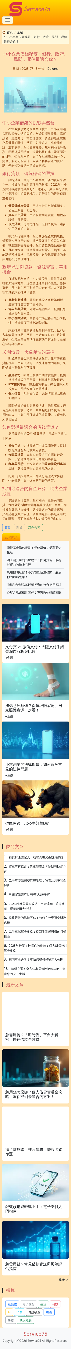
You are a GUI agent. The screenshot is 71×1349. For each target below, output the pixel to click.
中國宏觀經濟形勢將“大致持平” (29, 894)
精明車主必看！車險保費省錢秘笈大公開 (36, 959)
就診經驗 (26, 1320)
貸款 (8, 527)
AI (9, 1312)
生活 (43, 1304)
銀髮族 (12, 1304)
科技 (55, 1304)
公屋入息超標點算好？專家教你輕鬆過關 (34, 592)
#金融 (9, 657)
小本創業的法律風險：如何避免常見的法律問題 (33, 767)
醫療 (11, 1320)
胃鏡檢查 (34, 1312)
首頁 (10, 32)
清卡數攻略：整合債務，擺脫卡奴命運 (33, 1152)
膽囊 (49, 1312)
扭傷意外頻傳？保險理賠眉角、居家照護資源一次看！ (33, 708)
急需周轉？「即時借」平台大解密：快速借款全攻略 (31, 1037)
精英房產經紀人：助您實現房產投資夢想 (36, 857)
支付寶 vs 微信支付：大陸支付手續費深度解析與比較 (34, 649)
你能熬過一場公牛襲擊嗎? (27, 823)
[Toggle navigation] (7, 20)
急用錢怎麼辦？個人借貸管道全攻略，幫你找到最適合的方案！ (33, 1094)
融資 (19, 527)
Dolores (52, 69)
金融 (20, 32)
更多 (64, 1279)
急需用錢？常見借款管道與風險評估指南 (33, 1266)
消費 (19, 1312)
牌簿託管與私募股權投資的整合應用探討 (34, 585)
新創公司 (34, 527)
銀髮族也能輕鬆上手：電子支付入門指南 (33, 1209)
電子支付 (29, 1304)
